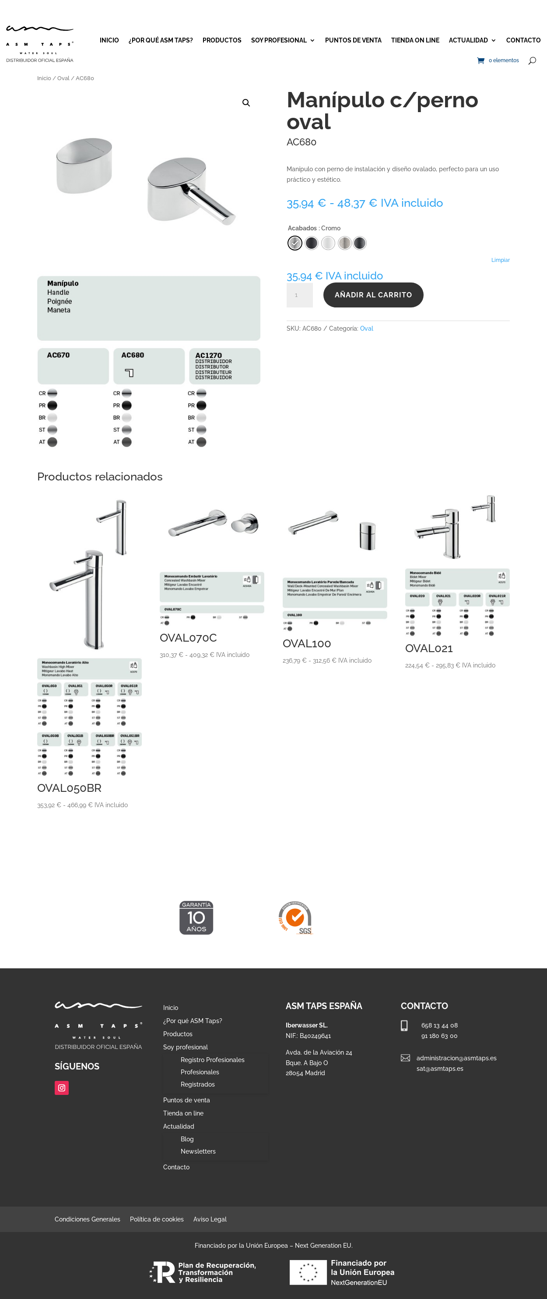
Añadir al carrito (373, 295)
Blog (187, 1139)
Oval (63, 78)
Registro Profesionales (213, 1059)
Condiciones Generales (87, 1219)
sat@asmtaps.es (440, 1068)
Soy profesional (279, 40)
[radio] (359, 243)
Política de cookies (157, 1219)
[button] (246, 103)
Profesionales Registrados (200, 1078)
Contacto (523, 40)
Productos (222, 40)
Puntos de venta (353, 40)
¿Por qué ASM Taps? (161, 40)
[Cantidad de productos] (300, 295)
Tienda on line (415, 40)
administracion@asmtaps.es (457, 1058)
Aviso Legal (210, 1219)
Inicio (109, 40)
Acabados (302, 228)
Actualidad (468, 40)
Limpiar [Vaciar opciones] (500, 260)
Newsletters (198, 1151)
